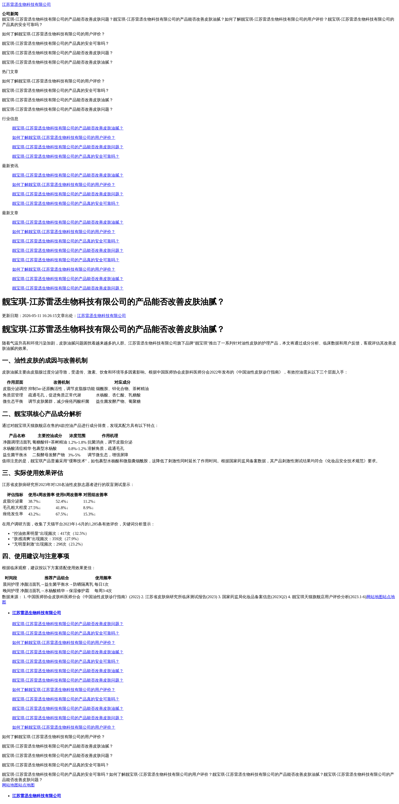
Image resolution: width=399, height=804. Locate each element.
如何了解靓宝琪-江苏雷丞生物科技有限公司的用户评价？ (63, 137)
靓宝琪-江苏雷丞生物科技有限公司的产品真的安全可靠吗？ (65, 156)
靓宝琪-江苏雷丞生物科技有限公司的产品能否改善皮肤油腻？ (67, 128)
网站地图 (374, 597)
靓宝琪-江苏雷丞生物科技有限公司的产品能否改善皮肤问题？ (67, 147)
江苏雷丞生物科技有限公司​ (26, 4)
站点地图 (26, 785)
